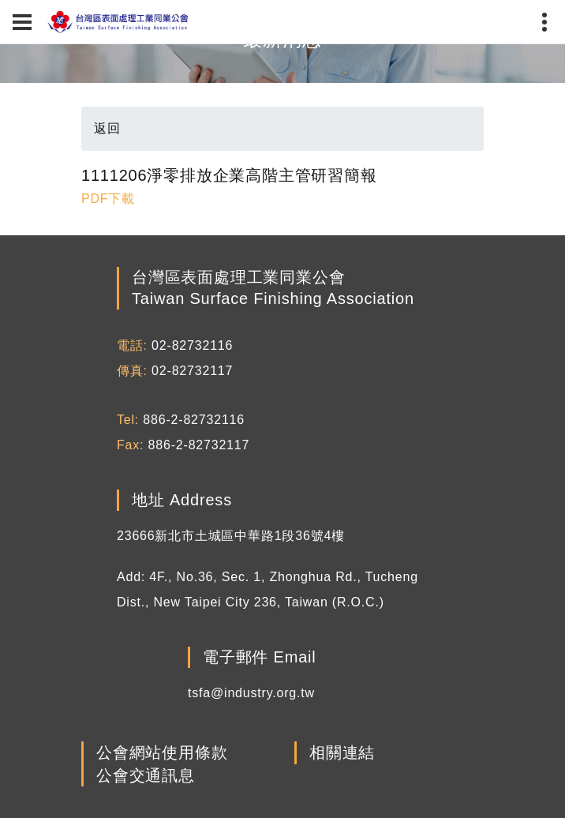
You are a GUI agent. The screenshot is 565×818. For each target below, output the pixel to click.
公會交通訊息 (145, 775)
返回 (107, 128)
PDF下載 (108, 198)
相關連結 (342, 753)
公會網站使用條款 (161, 753)
